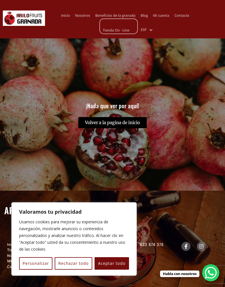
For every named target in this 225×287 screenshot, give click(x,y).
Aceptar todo (112, 263)
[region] (74, 239)
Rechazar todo (73, 263)
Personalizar (35, 263)
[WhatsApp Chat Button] (210, 272)
